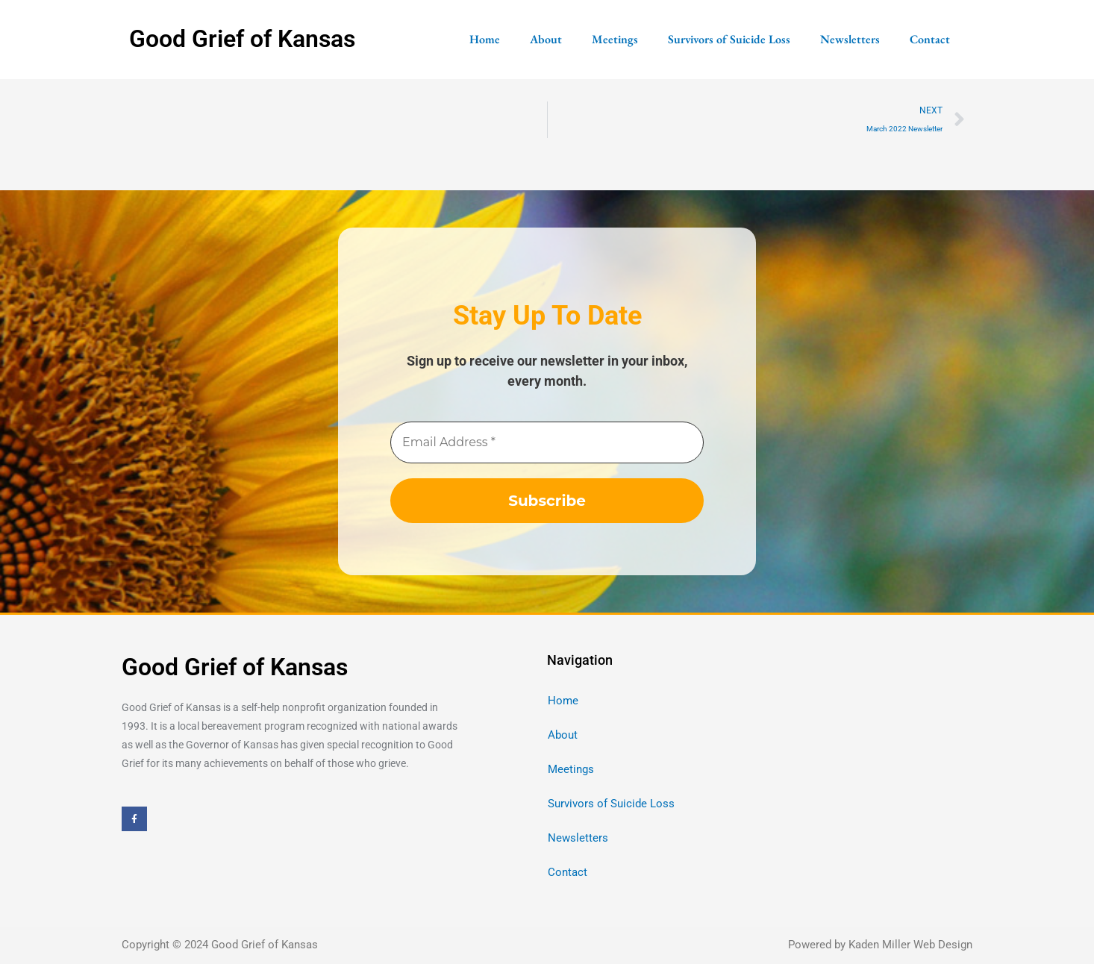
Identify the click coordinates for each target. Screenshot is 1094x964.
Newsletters (850, 39)
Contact (930, 39)
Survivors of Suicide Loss (729, 39)
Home (484, 39)
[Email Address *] (547, 443)
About (546, 39)
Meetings (615, 39)
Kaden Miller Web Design (910, 945)
